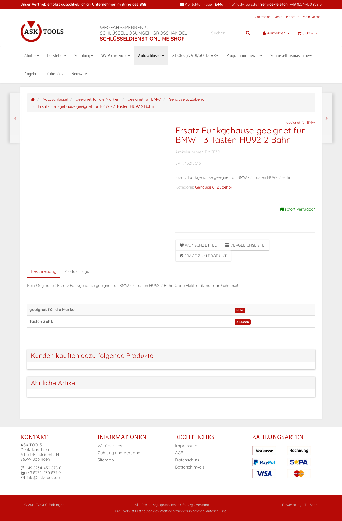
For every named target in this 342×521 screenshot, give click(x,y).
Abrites (31, 55)
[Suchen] (226, 33)
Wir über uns (110, 445)
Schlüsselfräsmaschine (291, 55)
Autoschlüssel (151, 55)
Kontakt (292, 17)
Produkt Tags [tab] (76, 271)
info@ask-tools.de (242, 4)
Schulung (83, 55)
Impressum (186, 445)
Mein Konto (312, 17)
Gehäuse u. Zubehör (214, 187)
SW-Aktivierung (115, 55)
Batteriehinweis (190, 467)
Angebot (31, 73)
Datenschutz (187, 459)
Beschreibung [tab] (43, 271)
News (278, 17)
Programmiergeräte (244, 55)
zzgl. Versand (198, 504)
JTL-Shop (310, 504)
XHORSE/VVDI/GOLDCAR (195, 55)
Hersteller (56, 55)
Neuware (79, 73)
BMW (240, 310)
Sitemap (106, 459)
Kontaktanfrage (196, 4)
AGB (179, 452)
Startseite (262, 17)
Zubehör (55, 73)
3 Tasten (242, 322)
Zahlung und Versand (119, 452)
